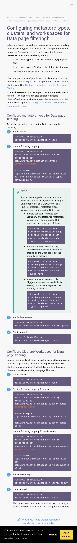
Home (9, 17)
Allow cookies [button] (66, 535)
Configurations (33, 17)
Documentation (20, 17)
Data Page (46, 17)
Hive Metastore (58, 17)
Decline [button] (53, 534)
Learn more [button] (21, 538)
